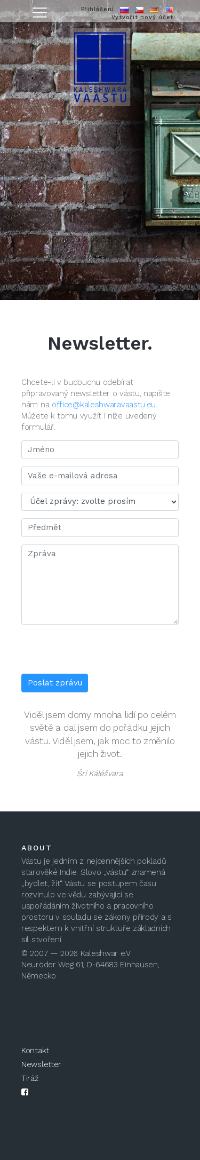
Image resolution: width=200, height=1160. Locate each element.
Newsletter (41, 1064)
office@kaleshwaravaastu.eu (104, 404)
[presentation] (102, 653)
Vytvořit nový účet (142, 17)
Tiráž (30, 1078)
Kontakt (35, 1050)
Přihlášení (97, 9)
